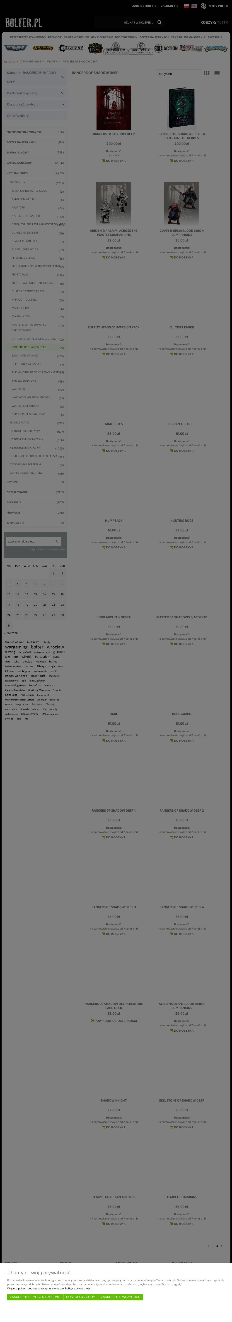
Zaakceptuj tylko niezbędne (35, 1297)
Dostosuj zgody (80, 1297)
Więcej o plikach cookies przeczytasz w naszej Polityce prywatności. (49, 1288)
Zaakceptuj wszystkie (120, 1297)
